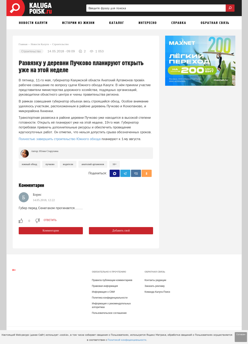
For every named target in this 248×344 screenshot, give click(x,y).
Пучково (50, 164)
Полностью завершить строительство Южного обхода (60, 139)
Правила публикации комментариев (112, 280)
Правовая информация (105, 286)
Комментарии (51, 230)
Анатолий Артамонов (93, 164)
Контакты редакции (155, 280)
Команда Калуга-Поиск (157, 291)
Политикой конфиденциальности (127, 339)
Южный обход (29, 164)
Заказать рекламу (155, 286)
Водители (68, 164)
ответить (50, 220)
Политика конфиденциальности (110, 297)
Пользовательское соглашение (109, 313)
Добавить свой (121, 230)
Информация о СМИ (103, 291)
